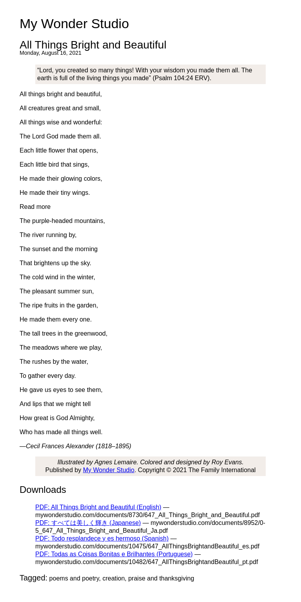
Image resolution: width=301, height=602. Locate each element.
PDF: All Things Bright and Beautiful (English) (98, 507)
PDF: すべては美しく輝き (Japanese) (88, 522)
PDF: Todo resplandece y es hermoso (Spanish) (102, 538)
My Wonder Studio (108, 470)
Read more (35, 206)
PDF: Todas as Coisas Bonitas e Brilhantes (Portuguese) (114, 554)
